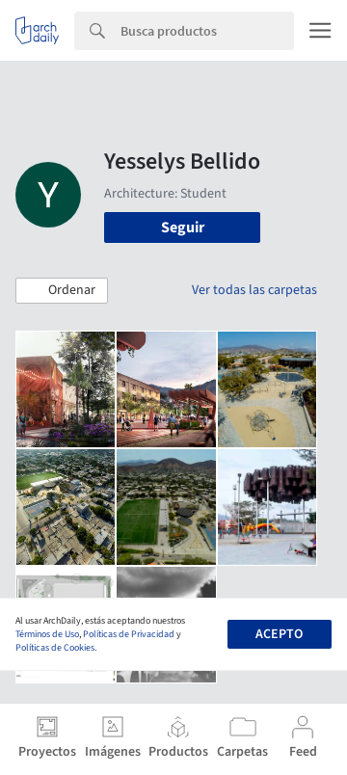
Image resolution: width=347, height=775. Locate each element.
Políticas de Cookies (54, 648)
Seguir (182, 227)
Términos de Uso (47, 634)
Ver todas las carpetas (254, 290)
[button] (61, 291)
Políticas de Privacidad (128, 634)
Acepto (279, 634)
